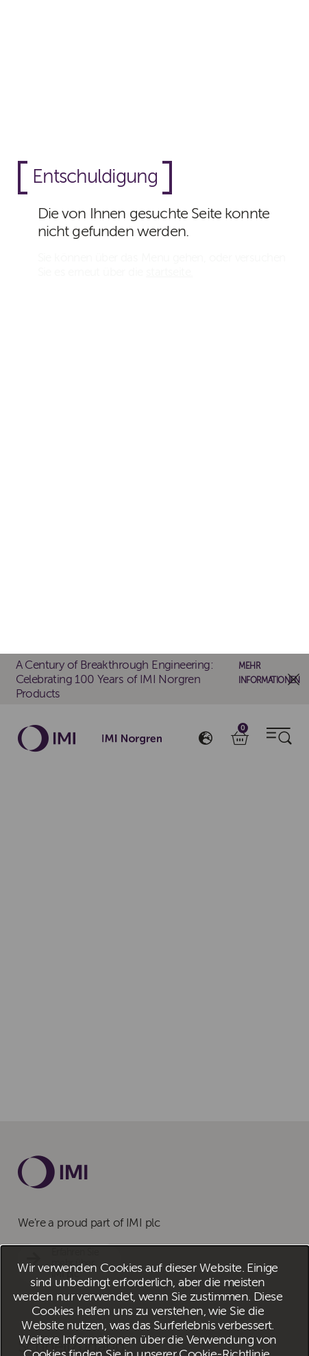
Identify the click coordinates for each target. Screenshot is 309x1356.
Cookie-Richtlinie (224, 700)
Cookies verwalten (267, 738)
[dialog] (154, 678)
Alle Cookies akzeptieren (80, 738)
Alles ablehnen (177, 738)
